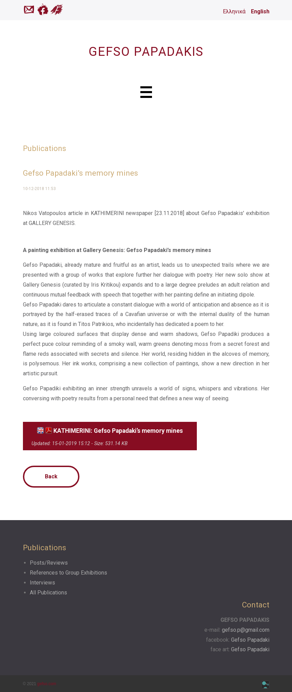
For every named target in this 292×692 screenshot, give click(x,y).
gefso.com (46, 683)
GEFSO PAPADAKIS (146, 52)
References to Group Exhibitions (68, 572)
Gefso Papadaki (250, 640)
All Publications (48, 592)
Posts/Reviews (49, 562)
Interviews (42, 582)
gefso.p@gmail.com (245, 630)
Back (51, 476)
